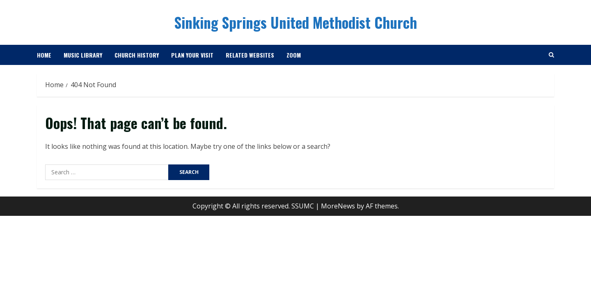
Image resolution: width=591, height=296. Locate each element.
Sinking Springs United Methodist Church (295, 22)
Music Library (83, 55)
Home (44, 55)
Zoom (293, 55)
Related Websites (250, 55)
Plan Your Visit (192, 55)
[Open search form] (551, 55)
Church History (137, 55)
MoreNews (338, 205)
